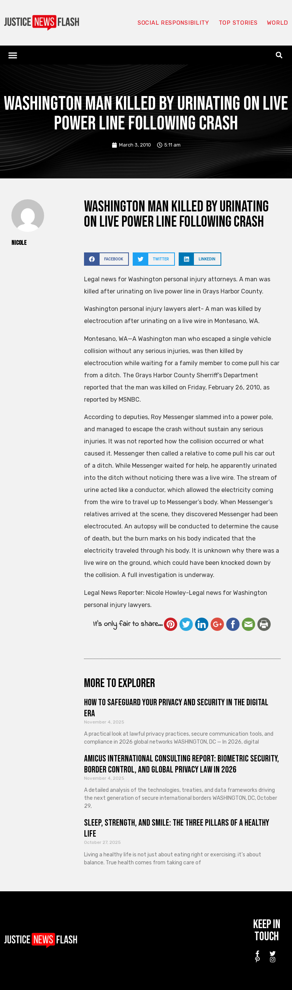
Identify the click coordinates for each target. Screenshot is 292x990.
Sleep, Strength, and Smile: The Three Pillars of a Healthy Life (176, 828)
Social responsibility (173, 22)
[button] (13, 55)
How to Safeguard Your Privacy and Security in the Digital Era (176, 708)
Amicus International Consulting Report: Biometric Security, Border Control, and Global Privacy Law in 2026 (181, 764)
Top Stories (238, 22)
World (277, 22)
